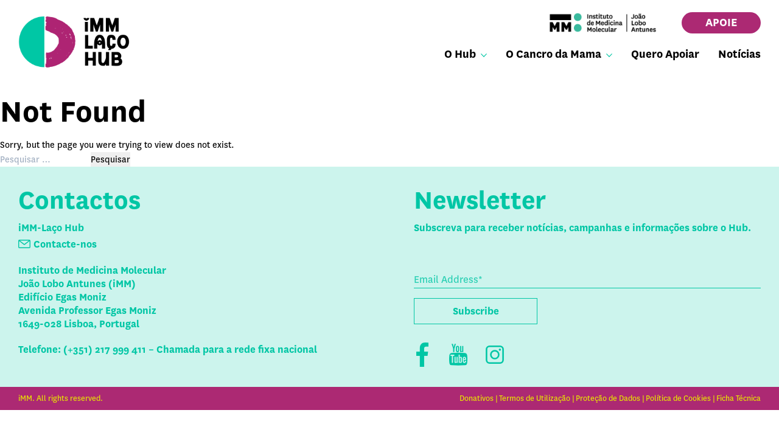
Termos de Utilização (534, 398)
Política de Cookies (678, 398)
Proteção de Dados (608, 398)
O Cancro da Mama (553, 54)
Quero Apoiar (665, 54)
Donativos (476, 398)
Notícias (739, 54)
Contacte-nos (65, 244)
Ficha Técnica (738, 398)
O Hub (460, 54)
